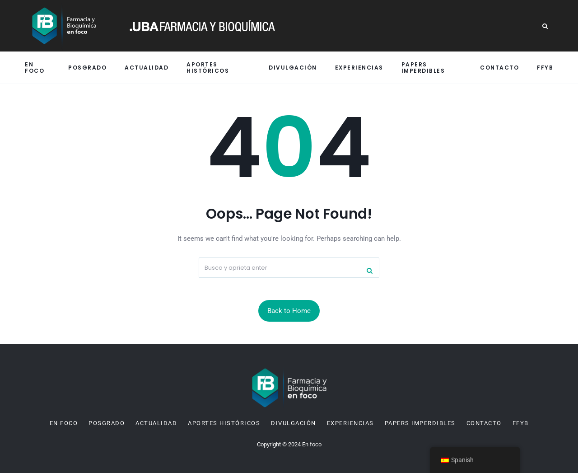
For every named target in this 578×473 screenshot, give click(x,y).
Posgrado (87, 67)
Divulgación (293, 67)
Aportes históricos (207, 67)
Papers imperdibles (423, 67)
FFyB (545, 67)
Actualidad (146, 67)
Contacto (499, 67)
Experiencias (359, 67)
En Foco (34, 67)
